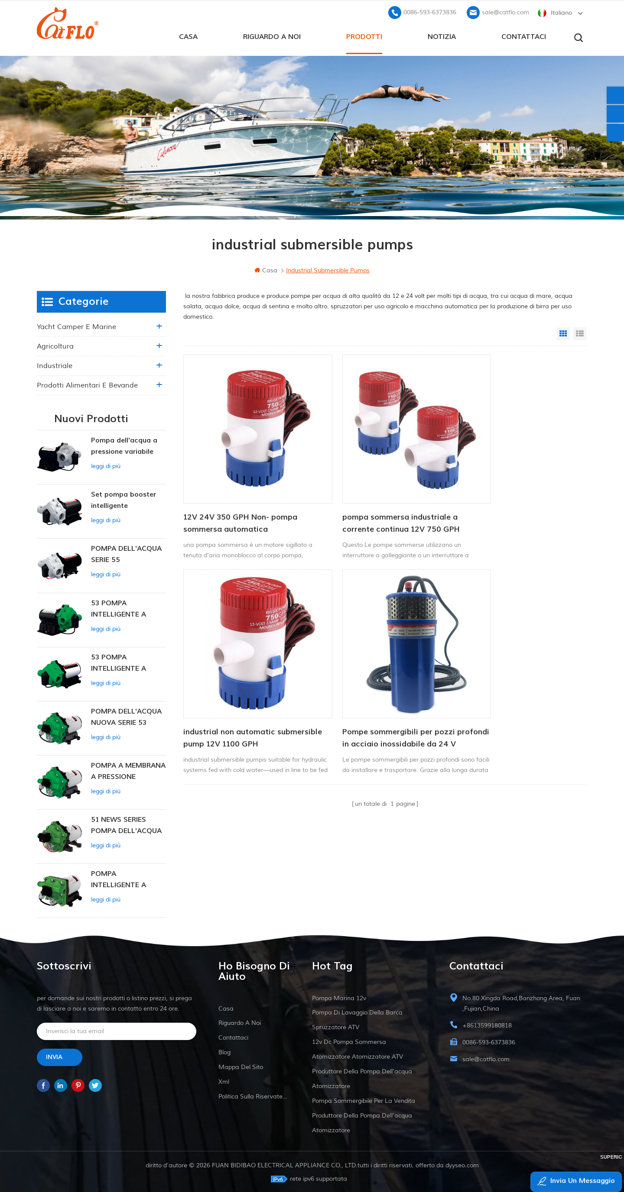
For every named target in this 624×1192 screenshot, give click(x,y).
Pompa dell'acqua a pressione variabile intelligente (124, 445)
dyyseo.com (462, 1164)
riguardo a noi (272, 35)
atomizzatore (331, 1085)
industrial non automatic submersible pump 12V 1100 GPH (514, 498)
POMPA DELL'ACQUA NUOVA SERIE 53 (126, 716)
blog (224, 1051)
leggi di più (105, 464)
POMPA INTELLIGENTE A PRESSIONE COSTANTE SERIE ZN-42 (127, 878)
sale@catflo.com (505, 11)
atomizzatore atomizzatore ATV (357, 1055)
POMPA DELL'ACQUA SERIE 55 (126, 553)
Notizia (442, 35)
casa (188, 35)
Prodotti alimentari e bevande (87, 384)
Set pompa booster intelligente (123, 499)
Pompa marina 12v (339, 997)
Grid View (563, 332)
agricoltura (55, 345)
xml (223, 1080)
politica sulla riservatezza (254, 1095)
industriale (54, 364)
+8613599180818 (487, 1024)
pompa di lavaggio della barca (357, 1011)
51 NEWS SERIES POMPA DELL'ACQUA (126, 824)
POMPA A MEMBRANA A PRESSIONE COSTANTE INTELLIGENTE (128, 770)
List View (579, 332)
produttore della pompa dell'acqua (362, 1070)
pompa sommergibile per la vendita (363, 1099)
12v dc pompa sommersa (349, 1040)
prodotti (364, 35)
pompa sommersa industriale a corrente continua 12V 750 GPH (377, 498)
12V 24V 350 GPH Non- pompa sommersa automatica (240, 498)
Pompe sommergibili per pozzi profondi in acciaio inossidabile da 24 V (241, 689)
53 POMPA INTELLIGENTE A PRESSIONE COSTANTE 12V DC (123, 662)
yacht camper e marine (76, 325)
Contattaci (523, 35)
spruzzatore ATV (335, 1026)
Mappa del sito (240, 1065)
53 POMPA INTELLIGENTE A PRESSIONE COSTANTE (118, 607)
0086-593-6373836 (429, 11)
